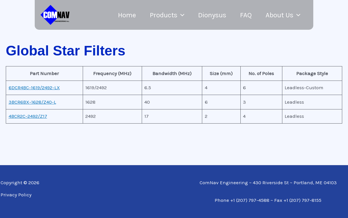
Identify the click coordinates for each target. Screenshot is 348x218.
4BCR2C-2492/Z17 (28, 116)
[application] (180, 15)
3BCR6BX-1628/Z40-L (32, 102)
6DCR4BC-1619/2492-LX (34, 87)
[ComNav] (54, 14)
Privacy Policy (16, 194)
